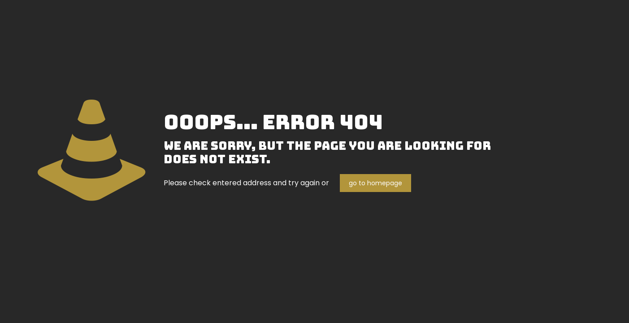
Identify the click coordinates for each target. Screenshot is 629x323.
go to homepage (375, 183)
